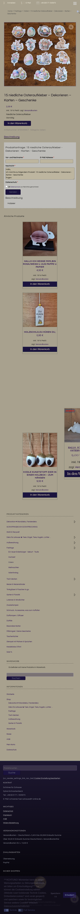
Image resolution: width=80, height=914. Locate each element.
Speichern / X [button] (55, 895)
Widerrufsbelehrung (11, 823)
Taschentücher (12, 636)
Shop (9, 699)
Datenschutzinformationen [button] (17, 906)
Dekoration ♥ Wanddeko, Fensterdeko (22, 522)
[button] (71, 27)
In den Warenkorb (17, 123)
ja (7, 187)
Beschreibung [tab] (12, 137)
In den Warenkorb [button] (40, 284)
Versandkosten (30, 110)
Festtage (10, 548)
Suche (11, 772)
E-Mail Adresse (47, 157)
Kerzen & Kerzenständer (16, 584)
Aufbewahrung (12, 543)
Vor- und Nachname (14, 157)
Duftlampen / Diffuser (15, 615)
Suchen (16, 678)
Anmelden (8, 3)
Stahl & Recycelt (13, 532)
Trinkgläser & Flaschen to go (18, 589)
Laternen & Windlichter (15, 600)
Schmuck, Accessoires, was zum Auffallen (23, 610)
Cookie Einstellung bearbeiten (47, 778)
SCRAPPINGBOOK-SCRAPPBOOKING (22, 527)
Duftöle (9, 621)
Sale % (9, 652)
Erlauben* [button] (69, 895)
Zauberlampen (12, 605)
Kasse (9, 734)
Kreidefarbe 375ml (14, 647)
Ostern (43, 130)
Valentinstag (13, 573)
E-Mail (25, 3)
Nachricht (10, 166)
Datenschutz (11, 182)
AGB (8, 739)
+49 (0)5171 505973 (46, 3)
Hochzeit (11, 557)
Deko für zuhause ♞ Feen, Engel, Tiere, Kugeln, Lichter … (30, 707)
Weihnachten (13, 567)
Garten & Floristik (13, 595)
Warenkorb (11, 729)
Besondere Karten (14, 626)
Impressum (7, 815)
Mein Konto (11, 745)
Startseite (10, 694)
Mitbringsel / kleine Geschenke (19, 631)
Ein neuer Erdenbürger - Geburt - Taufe (23, 552)
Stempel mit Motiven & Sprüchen (19, 642)
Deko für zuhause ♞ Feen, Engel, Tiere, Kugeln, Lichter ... (29, 537)
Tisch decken (12, 579)
